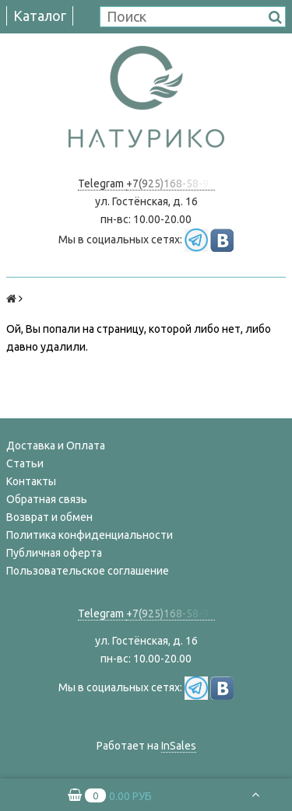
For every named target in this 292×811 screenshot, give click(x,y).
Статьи (25, 463)
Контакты (31, 481)
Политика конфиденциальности (89, 535)
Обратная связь (46, 499)
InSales (178, 745)
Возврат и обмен (49, 517)
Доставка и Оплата (55, 445)
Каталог (39, 15)
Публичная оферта (54, 553)
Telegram (102, 183)
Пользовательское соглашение (87, 571)
